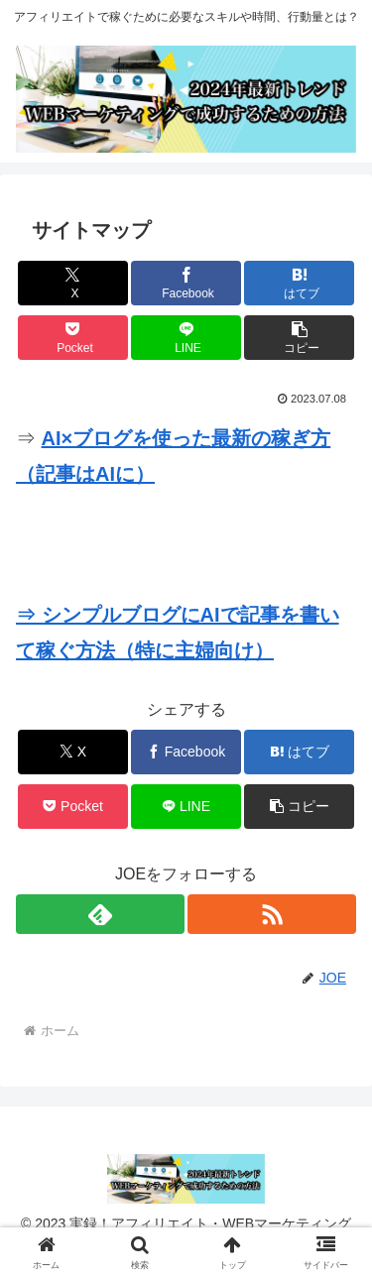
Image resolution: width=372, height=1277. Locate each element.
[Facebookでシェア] (186, 283)
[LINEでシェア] (186, 337)
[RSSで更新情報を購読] (271, 914)
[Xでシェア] (73, 283)
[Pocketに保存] (73, 337)
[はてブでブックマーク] (299, 283)
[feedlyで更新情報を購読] (100, 914)
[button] (299, 337)
